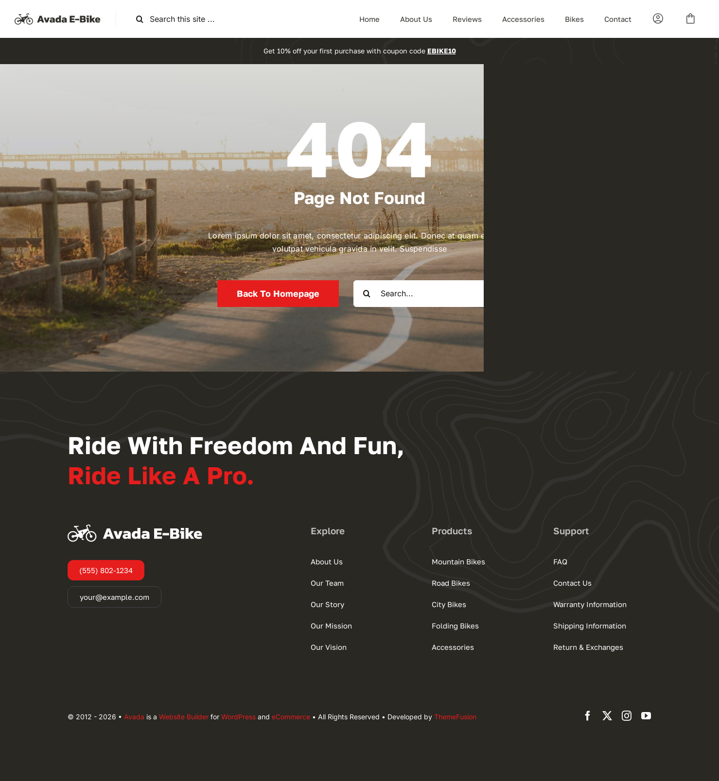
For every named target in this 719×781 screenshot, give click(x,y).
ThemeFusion (455, 717)
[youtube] (646, 716)
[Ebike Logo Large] (58, 15)
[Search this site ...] (187, 19)
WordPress (238, 717)
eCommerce (291, 717)
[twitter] (607, 716)
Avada (134, 717)
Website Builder (184, 717)
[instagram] (626, 716)
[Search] (140, 19)
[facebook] (588, 716)
